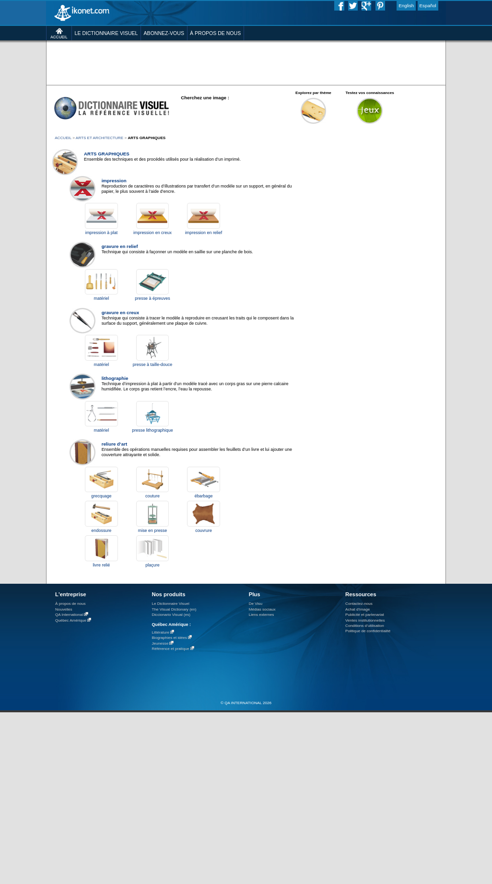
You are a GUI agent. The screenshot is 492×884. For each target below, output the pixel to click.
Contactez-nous (359, 603)
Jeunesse (160, 643)
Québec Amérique (70, 620)
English (406, 5)
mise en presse (152, 530)
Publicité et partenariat (364, 615)
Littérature (160, 632)
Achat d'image (357, 609)
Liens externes (261, 615)
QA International (69, 615)
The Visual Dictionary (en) (174, 609)
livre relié (101, 565)
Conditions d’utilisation (364, 626)
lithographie (115, 378)
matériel (101, 298)
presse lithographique (152, 430)
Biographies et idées (169, 638)
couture (152, 496)
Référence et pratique (170, 649)
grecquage (101, 496)
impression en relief (203, 232)
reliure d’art (115, 444)
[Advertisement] (148, 83)
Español (428, 5)
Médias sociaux (262, 609)
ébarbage (204, 496)
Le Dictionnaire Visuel (170, 603)
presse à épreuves (152, 298)
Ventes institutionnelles (365, 620)
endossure (102, 530)
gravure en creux (120, 312)
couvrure (203, 530)
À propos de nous (70, 603)
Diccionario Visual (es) (171, 615)
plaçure (152, 565)
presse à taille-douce (152, 364)
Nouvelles (63, 609)
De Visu (255, 603)
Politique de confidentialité (367, 631)
